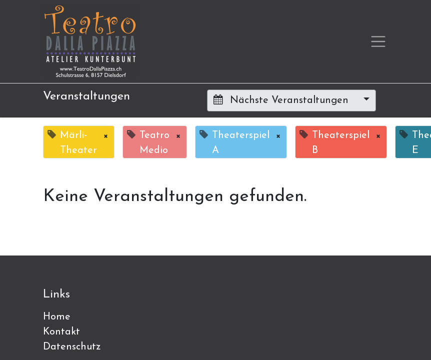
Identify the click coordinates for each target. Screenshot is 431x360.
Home (56, 317)
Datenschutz (72, 347)
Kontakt (61, 332)
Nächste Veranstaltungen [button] (283, 100)
